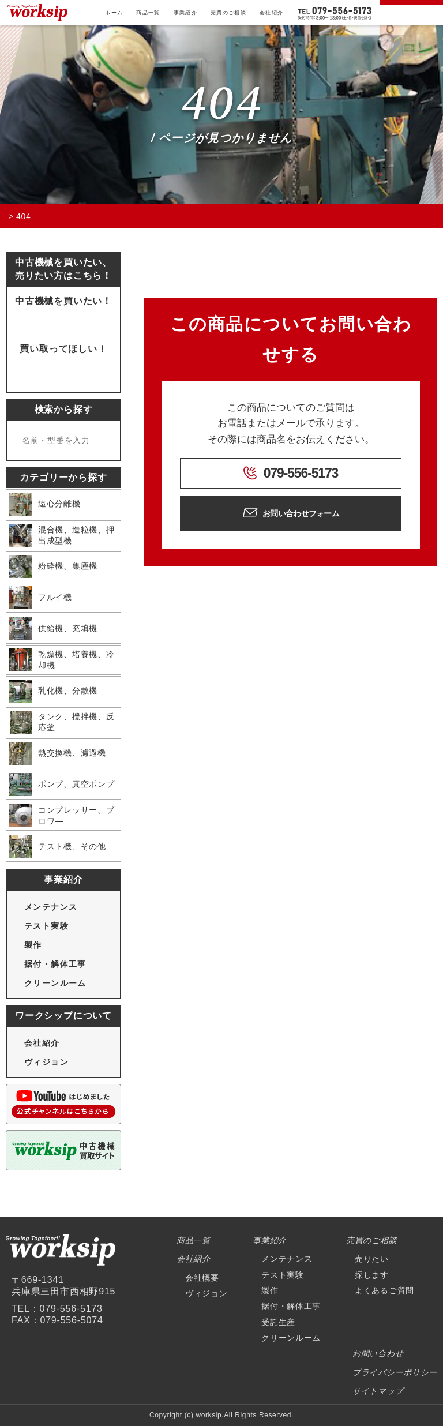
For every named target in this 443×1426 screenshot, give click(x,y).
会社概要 (202, 1277)
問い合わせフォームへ (63, 319)
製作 (33, 945)
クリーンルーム (55, 983)
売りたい (372, 1258)
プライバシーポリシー (394, 1372)
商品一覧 (148, 13)
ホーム (114, 13)
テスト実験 (46, 925)
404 (221, 104)
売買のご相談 (228, 13)
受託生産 (278, 1322)
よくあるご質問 (384, 1290)
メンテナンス (50, 906)
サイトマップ (377, 1390)
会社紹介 (271, 13)
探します (372, 1274)
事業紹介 (185, 13)
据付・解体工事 (55, 964)
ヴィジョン (46, 1062)
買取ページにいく (63, 367)
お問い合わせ (377, 1353)
